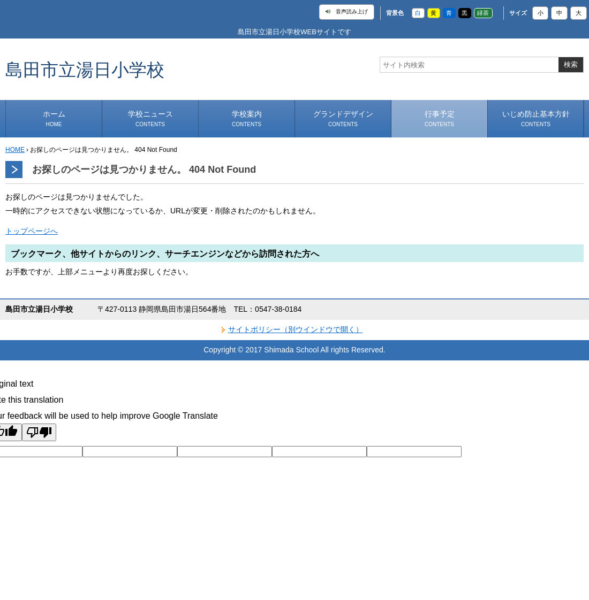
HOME (15, 149)
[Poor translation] (39, 432)
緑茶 (483, 13)
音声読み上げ (347, 12)
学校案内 (247, 118)
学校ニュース (150, 118)
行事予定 (440, 118)
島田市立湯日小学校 (84, 69)
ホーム (54, 118)
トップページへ (31, 231)
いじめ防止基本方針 (536, 118)
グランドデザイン (343, 118)
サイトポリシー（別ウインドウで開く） (295, 329)
